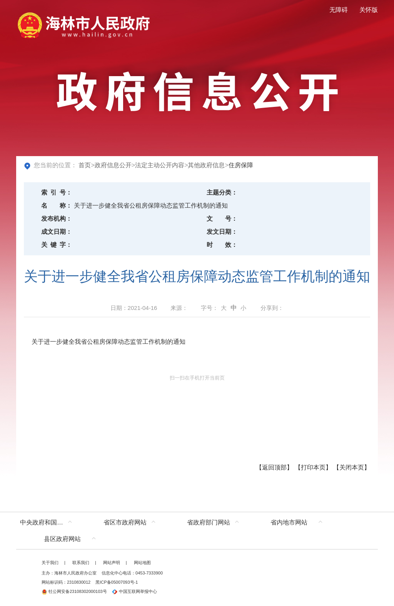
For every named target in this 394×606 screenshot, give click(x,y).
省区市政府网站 (125, 522)
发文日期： (222, 231)
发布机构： (56, 218)
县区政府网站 (62, 539)
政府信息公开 (113, 165)
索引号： (56, 192)
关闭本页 (351, 467)
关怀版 (368, 10)
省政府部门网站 (208, 522)
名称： (56, 205)
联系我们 (80, 562)
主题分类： (222, 192)
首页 (84, 165)
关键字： (56, 244)
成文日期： (56, 231)
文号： (222, 218)
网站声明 (111, 562)
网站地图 (142, 562)
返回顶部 (274, 467)
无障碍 (338, 10)
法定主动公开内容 (159, 165)
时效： (222, 244)
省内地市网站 (288, 522)
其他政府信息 (206, 165)
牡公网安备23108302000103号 (74, 591)
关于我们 (50, 562)
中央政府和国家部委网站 (48, 522)
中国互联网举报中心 (134, 591)
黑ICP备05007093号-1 (116, 582)
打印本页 (313, 467)
